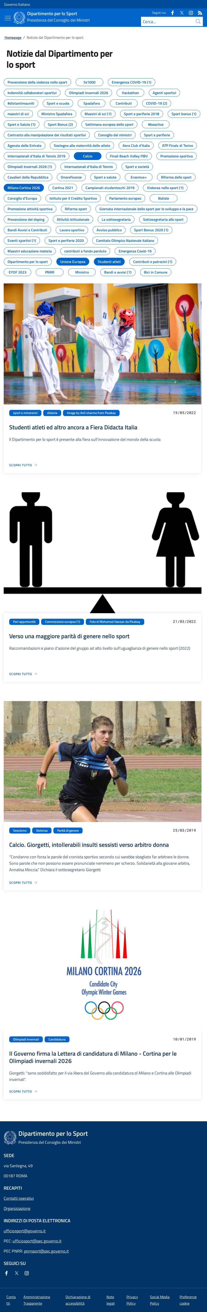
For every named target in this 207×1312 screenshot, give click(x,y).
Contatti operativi (19, 1198)
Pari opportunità (24, 621)
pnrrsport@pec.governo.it (46, 1251)
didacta (52, 412)
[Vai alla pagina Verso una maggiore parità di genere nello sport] (23, 673)
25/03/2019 (184, 830)
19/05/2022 (184, 412)
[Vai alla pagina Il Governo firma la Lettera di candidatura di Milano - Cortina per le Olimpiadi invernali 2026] (23, 1091)
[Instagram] (189, 12)
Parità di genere (68, 830)
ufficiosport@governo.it (25, 1231)
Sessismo (19, 830)
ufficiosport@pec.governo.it (37, 1241)
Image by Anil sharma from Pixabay (91, 412)
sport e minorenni (25, 412)
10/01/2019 (184, 1039)
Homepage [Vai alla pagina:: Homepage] (13, 37)
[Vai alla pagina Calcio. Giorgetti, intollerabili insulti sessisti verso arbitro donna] (23, 882)
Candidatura (57, 1039)
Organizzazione (17, 1208)
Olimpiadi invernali (26, 1039)
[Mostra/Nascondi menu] (8, 18)
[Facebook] (170, 12)
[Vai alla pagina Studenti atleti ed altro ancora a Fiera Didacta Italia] (23, 465)
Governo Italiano (17, 4)
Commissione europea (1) (62, 621)
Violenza (42, 830)
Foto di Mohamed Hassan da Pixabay (115, 621)
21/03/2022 (184, 621)
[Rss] (198, 12)
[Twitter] (179, 12)
